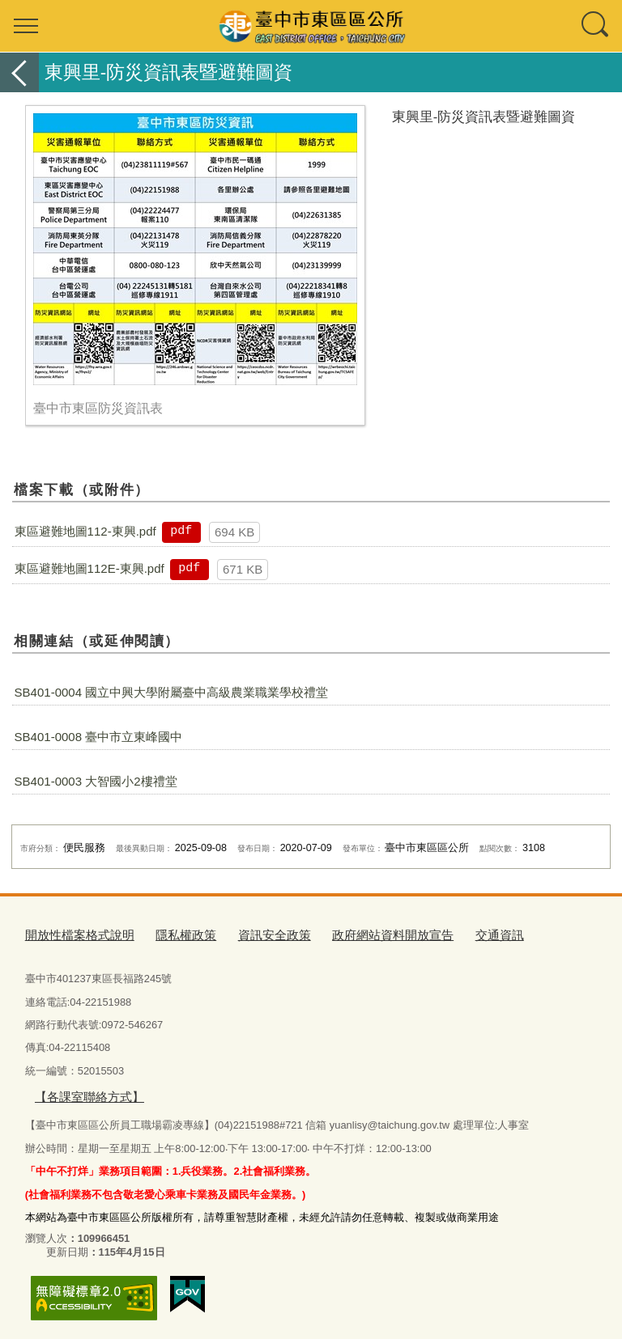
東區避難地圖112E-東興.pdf (89, 568)
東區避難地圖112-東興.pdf (85, 531)
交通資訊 (448, 933)
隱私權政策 (167, 933)
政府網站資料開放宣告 (352, 933)
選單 (26, 26)
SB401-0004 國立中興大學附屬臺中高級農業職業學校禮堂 (172, 692)
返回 (19, 72)
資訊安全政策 (247, 933)
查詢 (596, 26)
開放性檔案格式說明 (72, 933)
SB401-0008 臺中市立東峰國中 (99, 737)
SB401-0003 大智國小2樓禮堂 (96, 781)
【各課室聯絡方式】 (81, 1093)
